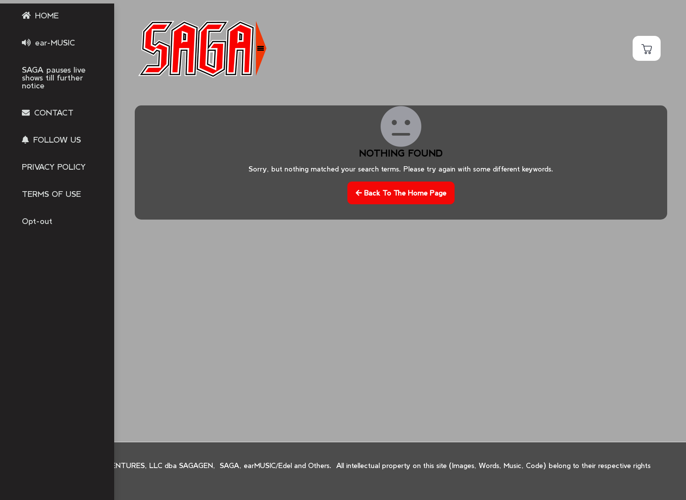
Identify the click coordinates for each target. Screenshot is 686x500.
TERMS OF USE (51, 194)
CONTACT (54, 112)
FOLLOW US (57, 139)
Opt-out (37, 221)
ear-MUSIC (55, 42)
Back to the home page (401, 193)
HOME (47, 15)
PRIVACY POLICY (54, 166)
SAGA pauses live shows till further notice (54, 77)
